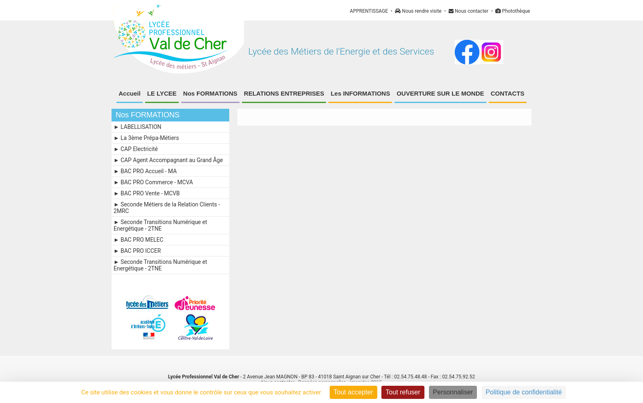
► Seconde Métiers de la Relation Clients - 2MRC (167, 207)
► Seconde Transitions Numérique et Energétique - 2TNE (160, 225)
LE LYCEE (162, 93)
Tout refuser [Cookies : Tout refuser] (402, 392)
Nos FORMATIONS (210, 93)
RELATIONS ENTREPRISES (284, 93)
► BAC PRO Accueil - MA (145, 171)
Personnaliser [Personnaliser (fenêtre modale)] (453, 392)
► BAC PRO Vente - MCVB (147, 193)
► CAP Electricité (136, 149)
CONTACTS (507, 93)
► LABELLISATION (137, 127)
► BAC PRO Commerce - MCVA (153, 182)
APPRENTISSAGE (369, 11)
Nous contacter (468, 11)
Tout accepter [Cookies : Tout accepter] (353, 392)
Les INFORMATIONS (360, 93)
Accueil (129, 93)
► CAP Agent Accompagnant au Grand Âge (168, 160)
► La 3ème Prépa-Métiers (146, 138)
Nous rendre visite (418, 11)
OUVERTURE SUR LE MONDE (440, 93)
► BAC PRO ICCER (137, 250)
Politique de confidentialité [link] (524, 392)
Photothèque (512, 11)
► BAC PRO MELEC (138, 239)
